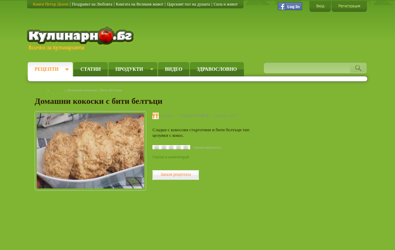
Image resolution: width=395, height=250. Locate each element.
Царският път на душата (188, 4)
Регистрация (349, 6)
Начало (40, 90)
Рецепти (47, 69)
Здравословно (217, 69)
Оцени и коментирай (170, 157)
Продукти (129, 69)
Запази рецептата (175, 174)
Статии (90, 69)
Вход (320, 6)
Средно (167, 115)
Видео (173, 69)
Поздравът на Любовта (92, 4)
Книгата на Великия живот (139, 4)
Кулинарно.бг (81, 39)
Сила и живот (225, 4)
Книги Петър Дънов (50, 4)
